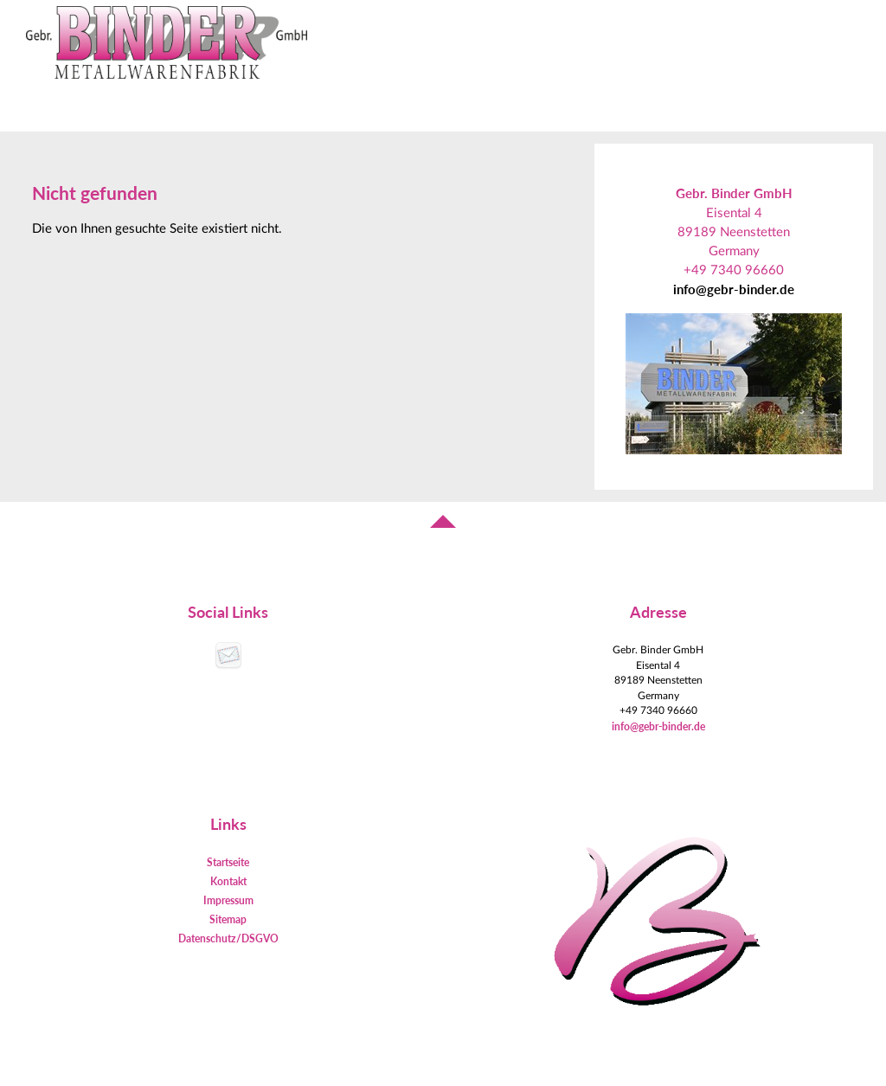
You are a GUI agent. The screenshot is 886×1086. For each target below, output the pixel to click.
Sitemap (228, 919)
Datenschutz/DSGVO (228, 938)
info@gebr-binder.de (733, 289)
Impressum (228, 900)
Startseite (228, 862)
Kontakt (228, 881)
